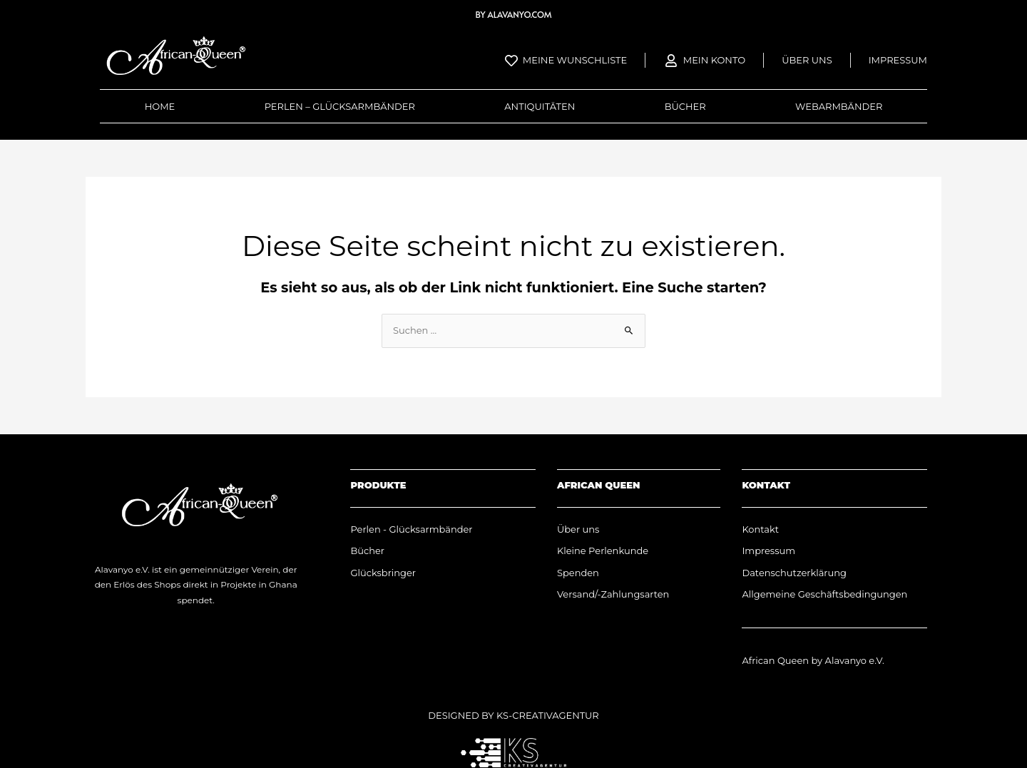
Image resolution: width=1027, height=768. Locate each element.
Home (160, 106)
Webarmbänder (838, 106)
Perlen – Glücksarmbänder (340, 106)
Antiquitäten (539, 106)
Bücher (685, 106)
